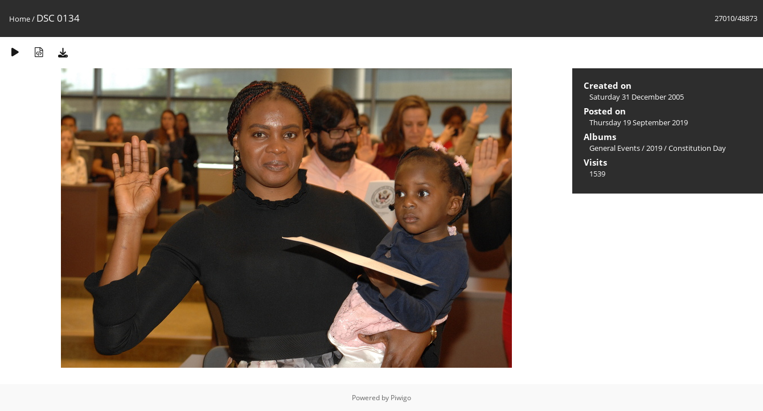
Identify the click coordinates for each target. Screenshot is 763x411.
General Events (614, 148)
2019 (654, 148)
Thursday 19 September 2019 (638, 122)
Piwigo (401, 397)
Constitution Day (697, 148)
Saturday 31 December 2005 (636, 97)
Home (19, 19)
